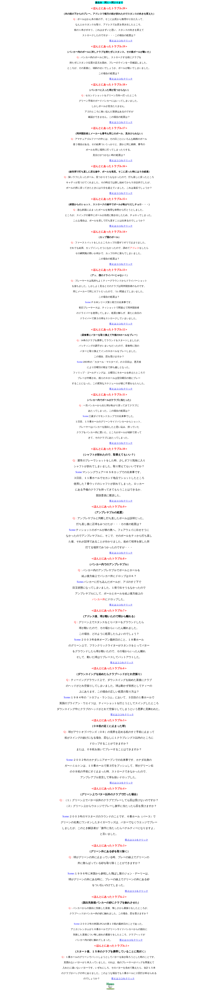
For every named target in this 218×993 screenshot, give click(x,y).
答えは (112, 40)
